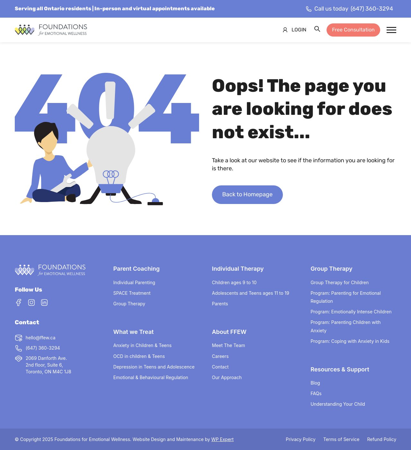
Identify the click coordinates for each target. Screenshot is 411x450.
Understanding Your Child (337, 404)
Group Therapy (129, 303)
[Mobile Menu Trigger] (391, 30)
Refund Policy (381, 439)
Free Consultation (353, 30)
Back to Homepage (247, 194)
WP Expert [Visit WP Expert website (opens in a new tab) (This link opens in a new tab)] (222, 439)
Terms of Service (341, 439)
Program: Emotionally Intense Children (350, 311)
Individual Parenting (134, 282)
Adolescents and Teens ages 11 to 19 (250, 293)
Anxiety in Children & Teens (142, 345)
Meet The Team (228, 345)
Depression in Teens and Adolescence (154, 366)
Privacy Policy (301, 439)
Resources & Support (339, 369)
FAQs (315, 393)
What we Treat (133, 331)
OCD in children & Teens (139, 356)
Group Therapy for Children (339, 282)
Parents (220, 303)
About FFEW (229, 331)
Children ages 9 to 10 (234, 282)
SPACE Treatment (132, 293)
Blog (315, 383)
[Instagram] (31, 304)
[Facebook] (18, 304)
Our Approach (227, 377)
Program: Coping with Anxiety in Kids (349, 341)
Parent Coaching (136, 268)
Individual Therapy (238, 268)
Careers (220, 356)
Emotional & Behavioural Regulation (150, 377)
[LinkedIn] (44, 304)
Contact (220, 366)
